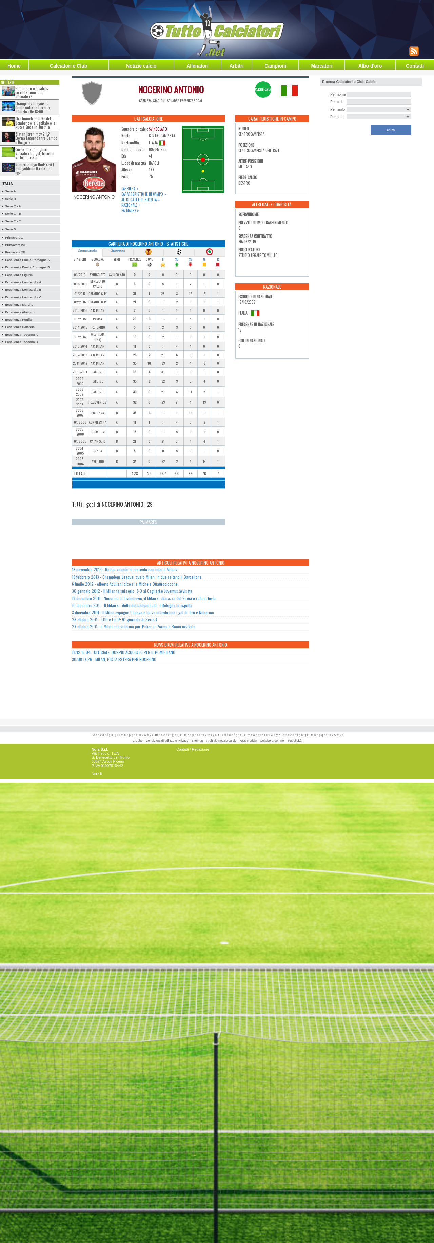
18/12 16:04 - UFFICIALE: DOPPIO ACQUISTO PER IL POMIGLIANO (123, 652)
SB (176, 259)
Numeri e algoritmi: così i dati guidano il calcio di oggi (34, 169)
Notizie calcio (141, 66)
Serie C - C (13, 221)
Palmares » (130, 210)
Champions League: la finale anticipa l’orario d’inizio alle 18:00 (32, 107)
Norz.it (97, 774)
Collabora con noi (272, 740)
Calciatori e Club (68, 66)
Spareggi (118, 250)
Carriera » (129, 188)
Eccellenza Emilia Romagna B (27, 267)
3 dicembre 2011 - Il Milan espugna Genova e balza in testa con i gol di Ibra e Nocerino (143, 612)
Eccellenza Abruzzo (20, 312)
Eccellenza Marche (19, 304)
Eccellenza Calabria (20, 327)
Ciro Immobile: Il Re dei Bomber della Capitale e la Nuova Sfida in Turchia (35, 123)
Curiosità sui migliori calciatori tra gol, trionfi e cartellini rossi (34, 153)
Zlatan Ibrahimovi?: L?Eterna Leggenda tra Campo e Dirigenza (36, 138)
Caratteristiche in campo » (143, 194)
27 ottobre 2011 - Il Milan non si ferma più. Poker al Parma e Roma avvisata (133, 626)
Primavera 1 (14, 237)
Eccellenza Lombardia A (23, 282)
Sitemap (197, 740)
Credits (138, 740)
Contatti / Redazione (192, 749)
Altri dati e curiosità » (140, 199)
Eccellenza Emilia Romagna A (27, 260)
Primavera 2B (15, 252)
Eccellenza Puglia (18, 319)
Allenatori (197, 66)
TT (163, 259)
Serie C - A (13, 206)
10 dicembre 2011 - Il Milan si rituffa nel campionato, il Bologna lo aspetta (132, 605)
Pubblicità (294, 740)
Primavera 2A (15, 245)
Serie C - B (13, 213)
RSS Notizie (248, 740)
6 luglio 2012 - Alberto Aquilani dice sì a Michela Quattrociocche (125, 584)
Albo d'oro (370, 66)
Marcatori (321, 66)
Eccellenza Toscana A (21, 334)
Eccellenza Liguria (19, 275)
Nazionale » (130, 205)
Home (14, 66)
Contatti (415, 66)
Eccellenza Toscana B (21, 342)
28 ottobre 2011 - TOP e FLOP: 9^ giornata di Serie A (114, 619)
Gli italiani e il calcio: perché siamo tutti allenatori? (31, 92)
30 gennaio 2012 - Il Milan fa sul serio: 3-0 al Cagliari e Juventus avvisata (132, 591)
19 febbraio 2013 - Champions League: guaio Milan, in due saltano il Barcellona (137, 577)
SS (190, 259)
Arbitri (237, 66)
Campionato (87, 250)
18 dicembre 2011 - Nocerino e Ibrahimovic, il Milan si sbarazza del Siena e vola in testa (144, 598)
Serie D (10, 229)
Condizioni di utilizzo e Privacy (167, 740)
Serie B (10, 199)
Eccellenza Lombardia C (23, 297)
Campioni (275, 66)
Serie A (10, 191)
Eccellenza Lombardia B (23, 289)
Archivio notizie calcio (221, 740)
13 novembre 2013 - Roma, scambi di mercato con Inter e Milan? (125, 569)
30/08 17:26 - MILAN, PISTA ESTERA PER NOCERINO (114, 659)
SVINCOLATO (158, 129)
